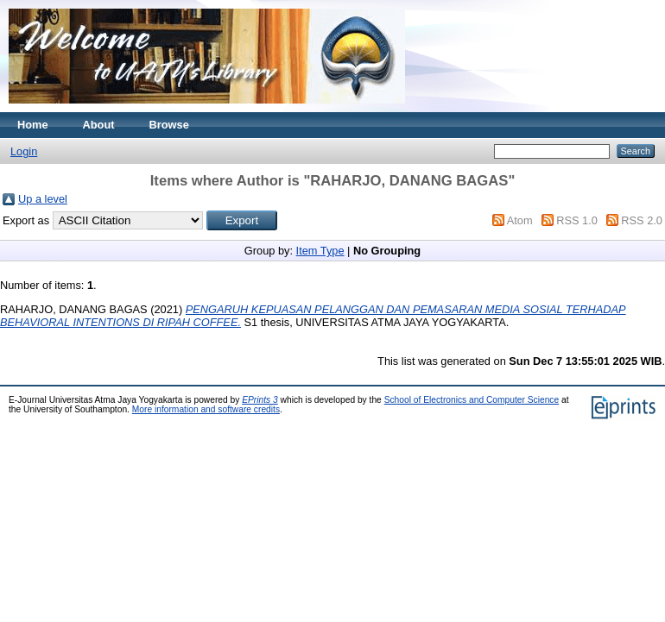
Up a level (42, 198)
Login (23, 151)
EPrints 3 (260, 400)
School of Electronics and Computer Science (472, 400)
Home (32, 124)
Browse (169, 124)
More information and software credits (206, 409)
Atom (520, 220)
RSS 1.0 (577, 220)
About (99, 124)
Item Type (320, 250)
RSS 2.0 (641, 220)
